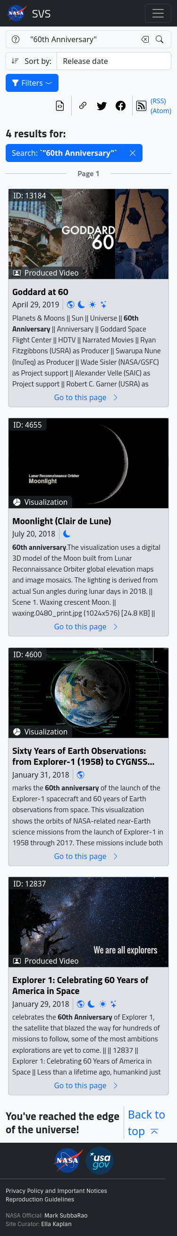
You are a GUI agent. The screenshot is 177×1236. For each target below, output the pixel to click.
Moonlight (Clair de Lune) (61, 521)
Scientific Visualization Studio (41, 13)
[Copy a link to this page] (83, 106)
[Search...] (80, 39)
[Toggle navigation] (158, 13)
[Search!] (160, 39)
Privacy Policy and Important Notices (56, 1191)
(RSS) (158, 100)
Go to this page (86, 398)
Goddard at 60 (40, 292)
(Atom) (161, 110)
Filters (32, 83)
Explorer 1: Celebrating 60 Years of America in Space (80, 986)
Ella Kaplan (56, 1224)
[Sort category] (114, 61)
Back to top (147, 1122)
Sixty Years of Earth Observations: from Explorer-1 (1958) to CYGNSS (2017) (79, 756)
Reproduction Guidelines (40, 1199)
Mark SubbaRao (66, 1215)
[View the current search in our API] (59, 106)
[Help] (15, 39)
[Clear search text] (143, 39)
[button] (133, 153)
